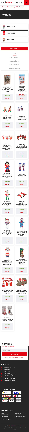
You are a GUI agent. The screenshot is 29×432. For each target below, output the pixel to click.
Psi (21, 7)
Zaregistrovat (14, 354)
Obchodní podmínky (20, 413)
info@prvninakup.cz (9, 380)
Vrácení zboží (4, 416)
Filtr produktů (14, 48)
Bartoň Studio (12, 425)
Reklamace (17, 414)
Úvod (3, 7)
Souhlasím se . (13, 357)
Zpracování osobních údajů (20, 417)
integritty (22, 425)
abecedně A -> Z (14, 57)
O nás (2, 413)
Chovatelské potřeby (13, 7)
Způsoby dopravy (5, 419)
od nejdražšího (14, 68)
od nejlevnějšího (14, 65)
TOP (14, 53)
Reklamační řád (5, 414)
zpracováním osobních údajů (16, 357)
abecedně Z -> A (14, 61)
